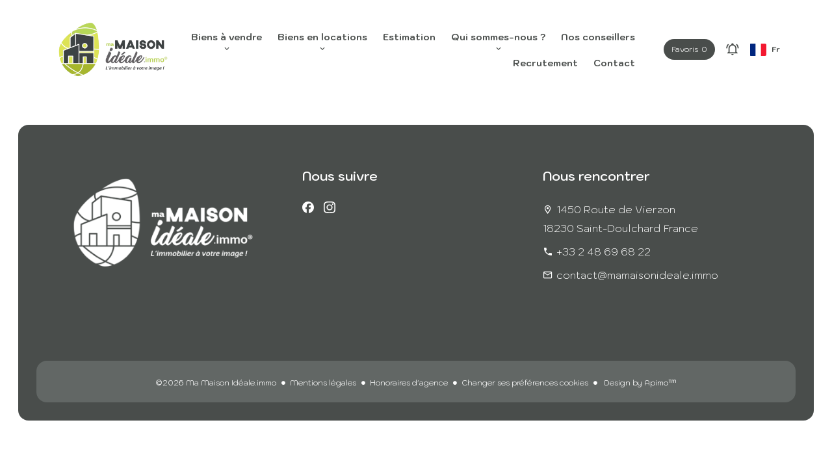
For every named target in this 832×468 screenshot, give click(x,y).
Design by (639, 382)
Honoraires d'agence (409, 382)
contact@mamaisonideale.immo (637, 274)
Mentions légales (323, 382)
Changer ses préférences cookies (525, 382)
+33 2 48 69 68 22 (603, 251)
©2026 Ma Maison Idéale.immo (215, 382)
